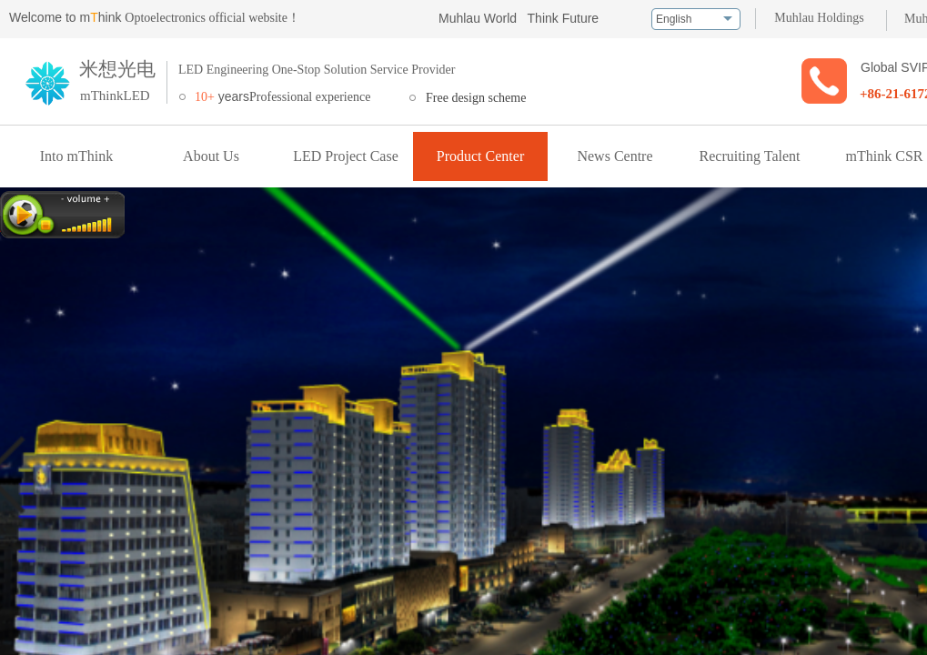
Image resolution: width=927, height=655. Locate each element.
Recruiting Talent (750, 156)
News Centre (614, 156)
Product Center (480, 156)
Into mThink (76, 156)
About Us (211, 156)
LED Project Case (345, 156)
